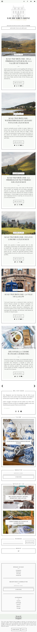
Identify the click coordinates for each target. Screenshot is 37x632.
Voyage (18, 608)
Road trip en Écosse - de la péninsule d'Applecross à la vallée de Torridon (18, 61)
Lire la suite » (18, 82)
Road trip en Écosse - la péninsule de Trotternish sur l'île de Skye (18, 180)
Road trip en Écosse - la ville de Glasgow (18, 295)
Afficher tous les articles (18, 28)
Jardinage (18, 602)
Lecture (18, 604)
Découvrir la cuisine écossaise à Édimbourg (18, 353)
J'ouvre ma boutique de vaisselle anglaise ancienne (18, 442)
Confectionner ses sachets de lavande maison (18, 522)
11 (21, 319)
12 (21, 86)
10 (21, 145)
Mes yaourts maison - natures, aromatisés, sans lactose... (18, 497)
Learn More (15, 629)
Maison (18, 606)
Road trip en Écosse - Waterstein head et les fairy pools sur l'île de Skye (18, 120)
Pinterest (18, 572)
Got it (24, 629)
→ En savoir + (6, 408)
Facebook (18, 575)
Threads (18, 573)
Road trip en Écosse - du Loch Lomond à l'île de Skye (18, 238)
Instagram (18, 570)
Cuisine (18, 601)
